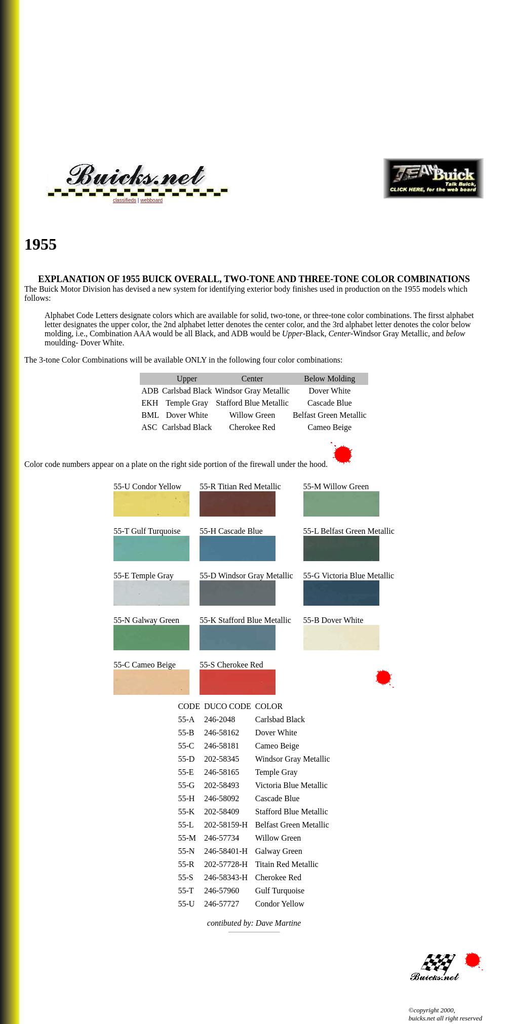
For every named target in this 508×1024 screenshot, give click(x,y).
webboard (151, 200)
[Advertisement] (254, 79)
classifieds (124, 200)
